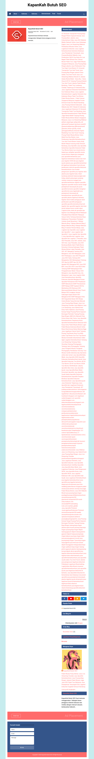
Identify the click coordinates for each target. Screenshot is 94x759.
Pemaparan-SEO (72, 282)
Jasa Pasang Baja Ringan (70, 303)
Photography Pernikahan (69, 351)
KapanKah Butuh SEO (35, 29)
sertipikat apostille (74, 152)
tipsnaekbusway (72, 432)
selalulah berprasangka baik (77, 176)
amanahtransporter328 (69, 497)
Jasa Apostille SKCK (72, 357)
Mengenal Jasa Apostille (69, 273)
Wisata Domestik (67, 338)
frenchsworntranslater (69, 448)
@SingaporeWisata (68, 131)
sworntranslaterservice (69, 428)
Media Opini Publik (74, 245)
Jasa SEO (65, 682)
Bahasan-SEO (76, 288)
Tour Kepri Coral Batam (69, 68)
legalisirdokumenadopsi (77, 415)
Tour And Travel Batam (69, 141)
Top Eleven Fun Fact (72, 335)
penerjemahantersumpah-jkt (70, 441)
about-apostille (75, 551)
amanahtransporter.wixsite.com (72, 514)
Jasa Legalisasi (67, 331)
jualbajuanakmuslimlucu (69, 389)
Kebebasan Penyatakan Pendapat (72, 219)
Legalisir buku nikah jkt (69, 210)
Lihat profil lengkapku (68, 689)
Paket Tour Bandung (75, 111)
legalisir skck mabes (68, 200)
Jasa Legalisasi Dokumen (70, 109)
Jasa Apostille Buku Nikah (74, 370)
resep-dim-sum (81, 422)
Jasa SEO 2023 (70, 266)
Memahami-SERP (71, 284)
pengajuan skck (80, 200)
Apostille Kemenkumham (70, 322)
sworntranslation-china (78, 435)
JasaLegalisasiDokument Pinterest (73, 510)
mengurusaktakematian (69, 411)
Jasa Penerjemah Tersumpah (71, 53)
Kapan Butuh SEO (74, 294)
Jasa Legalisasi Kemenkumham (76, 478)
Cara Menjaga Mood (73, 212)
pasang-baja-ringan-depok (74, 530)
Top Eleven (82, 335)
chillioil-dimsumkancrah (69, 424)
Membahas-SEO (67, 288)
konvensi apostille (73, 189)
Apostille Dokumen (75, 148)
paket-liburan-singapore (74, 486)
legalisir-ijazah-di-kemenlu (74, 579)
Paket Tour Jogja (71, 62)
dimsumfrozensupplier (69, 422)
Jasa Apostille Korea (72, 471)
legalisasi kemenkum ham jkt (72, 165)
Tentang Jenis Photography (70, 346)
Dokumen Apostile (67, 279)
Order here (16, 22)
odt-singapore (82, 389)
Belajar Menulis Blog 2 (78, 223)
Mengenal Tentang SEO (75, 251)
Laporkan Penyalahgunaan (71, 637)
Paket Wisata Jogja (78, 680)
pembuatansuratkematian (70, 413)
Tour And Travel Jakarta (69, 83)
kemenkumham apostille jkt (70, 195)
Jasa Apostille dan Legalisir (71, 236)
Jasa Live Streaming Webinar (77, 120)
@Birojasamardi (80, 126)
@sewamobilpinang (68, 126)
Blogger (80, 623)
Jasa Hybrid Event (77, 307)
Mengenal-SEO (74, 264)
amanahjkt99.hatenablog (70, 504)
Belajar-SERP (69, 286)
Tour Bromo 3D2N (79, 363)
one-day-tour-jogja (80, 489)
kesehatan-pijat (66, 430)
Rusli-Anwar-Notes (71, 329)
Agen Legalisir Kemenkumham (71, 340)
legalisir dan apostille (68, 206)
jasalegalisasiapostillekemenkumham (74, 495)
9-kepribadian (76, 430)
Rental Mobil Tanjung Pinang (75, 115)
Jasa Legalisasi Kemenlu (70, 460)
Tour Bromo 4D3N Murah (70, 366)
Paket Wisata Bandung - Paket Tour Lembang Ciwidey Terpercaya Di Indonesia (74, 85)
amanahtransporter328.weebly (71, 512)
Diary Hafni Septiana (68, 310)
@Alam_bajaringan (68, 122)
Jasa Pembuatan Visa (78, 66)
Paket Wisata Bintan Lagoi (77, 325)
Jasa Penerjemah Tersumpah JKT (72, 387)
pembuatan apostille (68, 202)
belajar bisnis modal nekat (74, 208)
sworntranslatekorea (68, 407)
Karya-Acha (65, 325)
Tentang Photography (74, 344)
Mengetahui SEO (67, 260)
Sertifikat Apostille (77, 465)
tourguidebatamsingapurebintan (72, 391)
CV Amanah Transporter (69, 34)
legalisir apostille (80, 182)
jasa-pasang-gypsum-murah (70, 538)
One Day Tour (82, 351)
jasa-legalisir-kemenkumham (71, 480)
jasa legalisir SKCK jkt (68, 161)
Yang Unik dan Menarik (77, 301)
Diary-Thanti (81, 290)
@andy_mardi (76, 128)
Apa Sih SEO (77, 262)
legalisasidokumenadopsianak (71, 404)
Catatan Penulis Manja (73, 228)
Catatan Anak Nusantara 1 (70, 221)
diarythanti (79, 428)
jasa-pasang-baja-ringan (73, 493)
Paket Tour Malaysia (74, 682)
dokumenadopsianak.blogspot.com (73, 402)
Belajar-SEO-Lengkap (68, 292)
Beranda (64, 641)
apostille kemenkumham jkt (76, 204)
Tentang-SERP (66, 269)
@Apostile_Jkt (78, 122)
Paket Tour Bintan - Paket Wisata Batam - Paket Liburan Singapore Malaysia (73, 98)
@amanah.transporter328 (70, 499)
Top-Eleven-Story (71, 333)
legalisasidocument (68, 417)
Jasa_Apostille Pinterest (69, 508)
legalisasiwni (66, 415)
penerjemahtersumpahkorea (70, 420)
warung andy (75, 143)
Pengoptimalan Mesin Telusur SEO (73, 271)
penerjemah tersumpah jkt (70, 187)
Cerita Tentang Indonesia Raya (76, 217)
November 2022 (68, 632)
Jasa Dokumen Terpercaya (70, 383)
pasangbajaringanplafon (69, 519)
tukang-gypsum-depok (69, 532)
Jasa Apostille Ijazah (78, 381)
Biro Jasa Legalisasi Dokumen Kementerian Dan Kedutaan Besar (74, 90)
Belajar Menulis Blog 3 (69, 225)
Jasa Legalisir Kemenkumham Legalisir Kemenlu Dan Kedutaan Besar (74, 94)
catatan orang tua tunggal (70, 180)
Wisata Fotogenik (76, 348)
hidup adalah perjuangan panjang (72, 178)
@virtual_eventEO (80, 124)
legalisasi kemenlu (78, 197)
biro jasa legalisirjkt (73, 191)
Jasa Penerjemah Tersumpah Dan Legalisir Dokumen (73, 685)
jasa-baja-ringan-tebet (77, 536)
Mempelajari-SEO (76, 269)
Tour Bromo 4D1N (79, 361)
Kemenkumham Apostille (73, 277)
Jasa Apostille (72, 146)
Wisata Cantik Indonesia (69, 353)
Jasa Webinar (78, 305)
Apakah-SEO (65, 264)
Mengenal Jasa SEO (68, 253)
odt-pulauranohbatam (76, 394)
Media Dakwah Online (69, 42)
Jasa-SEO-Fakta (80, 266)
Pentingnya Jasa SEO (71, 256)
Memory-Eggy (82, 329)
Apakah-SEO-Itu (79, 286)
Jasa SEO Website (80, 40)
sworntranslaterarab (68, 426)
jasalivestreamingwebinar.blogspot (73, 458)
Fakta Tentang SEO (74, 258)
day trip (79, 353)
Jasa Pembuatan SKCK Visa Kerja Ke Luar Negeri (73, 57)
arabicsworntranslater (68, 450)
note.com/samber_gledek (70, 506)
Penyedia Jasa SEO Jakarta (73, 241)
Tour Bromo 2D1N (67, 363)
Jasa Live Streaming (68, 452)
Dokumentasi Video (79, 338)
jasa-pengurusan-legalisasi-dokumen (73, 562)
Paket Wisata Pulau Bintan (70, 674)
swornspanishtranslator (69, 439)
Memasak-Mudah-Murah (69, 290)
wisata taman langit (80, 184)
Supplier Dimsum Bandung (76, 687)
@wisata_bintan (67, 128)
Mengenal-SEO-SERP (68, 297)
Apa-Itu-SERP (69, 262)
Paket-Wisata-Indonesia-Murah (71, 327)
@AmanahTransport (68, 124)
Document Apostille (68, 372)
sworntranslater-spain (68, 437)
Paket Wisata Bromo (68, 491)
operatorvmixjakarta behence (71, 517)
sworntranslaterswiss (68, 409)
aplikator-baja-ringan (72, 547)
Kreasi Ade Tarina (71, 318)
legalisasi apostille (67, 184)
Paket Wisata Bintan (72, 135)
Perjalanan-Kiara (77, 320)
